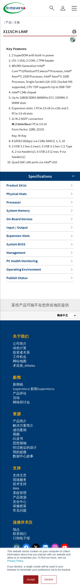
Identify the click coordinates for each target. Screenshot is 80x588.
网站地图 (19, 361)
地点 (16, 529)
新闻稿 (18, 384)
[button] (74, 32)
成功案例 (19, 430)
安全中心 (19, 501)
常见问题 (19, 510)
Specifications (40, 176)
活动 (16, 398)
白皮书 (18, 438)
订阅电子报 (21, 538)
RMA (16, 488)
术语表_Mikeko (24, 365)
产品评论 (19, 393)
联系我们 (19, 533)
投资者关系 (21, 352)
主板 (17, 22)
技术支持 (19, 484)
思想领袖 (19, 443)
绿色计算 (19, 348)
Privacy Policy (15, 560)
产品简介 (19, 421)
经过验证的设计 (25, 447)
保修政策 (19, 506)
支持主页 (19, 475)
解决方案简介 (23, 425)
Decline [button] (49, 579)
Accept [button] (31, 579)
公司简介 (19, 343)
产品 (9, 22)
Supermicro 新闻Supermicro (33, 389)
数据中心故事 (23, 456)
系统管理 (19, 493)
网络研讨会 (21, 402)
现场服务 (19, 479)
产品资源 (19, 497)
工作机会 (19, 356)
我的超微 (19, 452)
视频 (16, 434)
